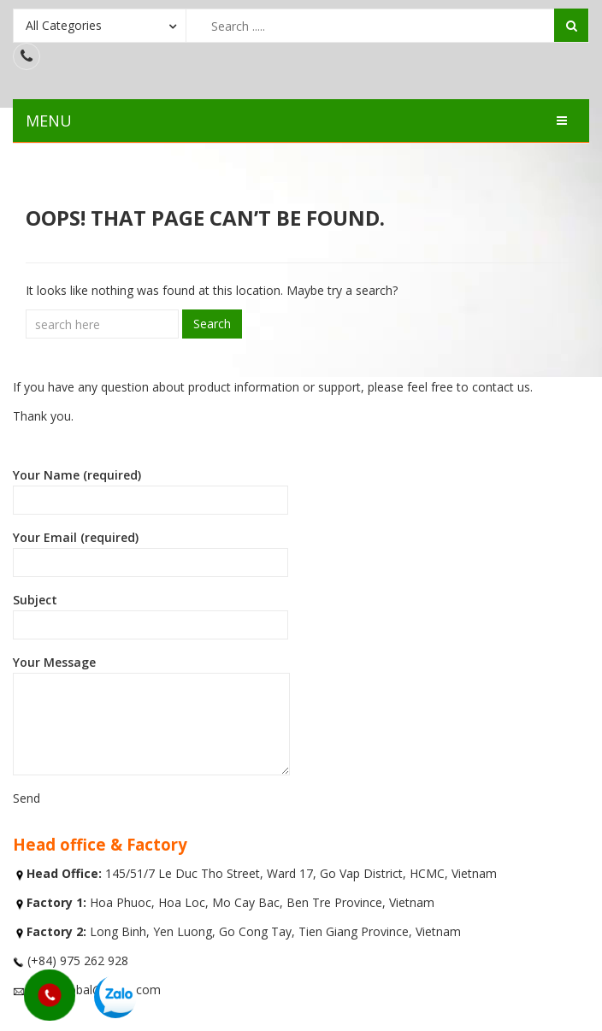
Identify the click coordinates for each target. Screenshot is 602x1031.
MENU (49, 120)
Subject (150, 615)
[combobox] (100, 25)
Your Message (151, 714)
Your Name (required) (150, 491)
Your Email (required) (150, 553)
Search (212, 323)
